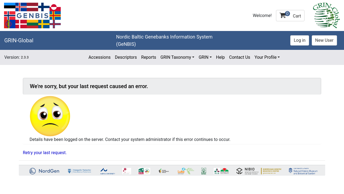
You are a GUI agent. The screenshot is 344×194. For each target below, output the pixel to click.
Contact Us (239, 57)
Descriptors (126, 57)
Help (220, 57)
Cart (290, 15)
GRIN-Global (18, 40)
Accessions (99, 57)
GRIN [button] (204, 57)
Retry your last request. (45, 152)
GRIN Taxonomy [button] (175, 57)
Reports (148, 57)
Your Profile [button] (266, 57)
